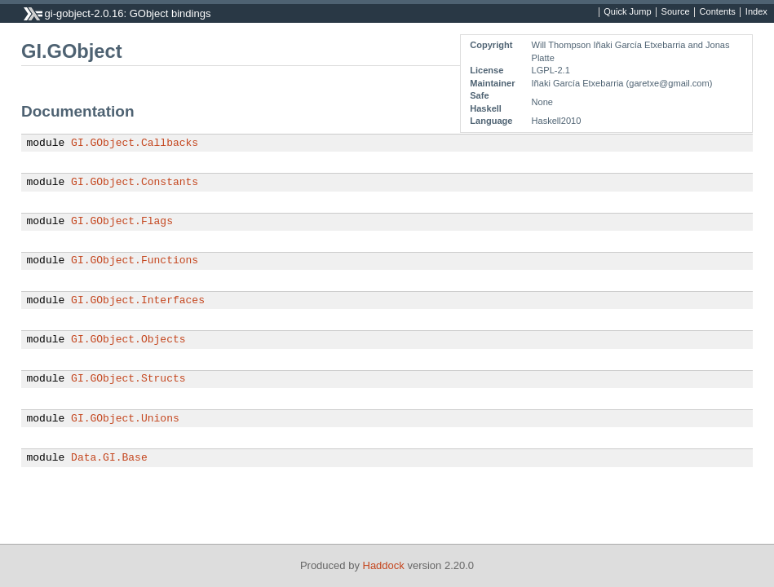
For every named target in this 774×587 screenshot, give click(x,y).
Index (756, 12)
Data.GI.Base (109, 458)
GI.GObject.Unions (125, 419)
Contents (718, 12)
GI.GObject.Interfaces (138, 301)
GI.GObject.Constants (134, 182)
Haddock (384, 565)
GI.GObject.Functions (134, 261)
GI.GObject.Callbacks (134, 143)
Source (675, 12)
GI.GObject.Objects (128, 340)
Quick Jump (627, 12)
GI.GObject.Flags (122, 221)
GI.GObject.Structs (128, 379)
